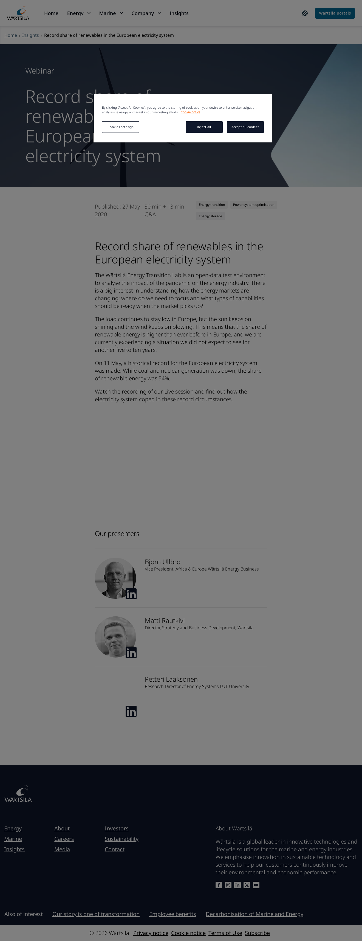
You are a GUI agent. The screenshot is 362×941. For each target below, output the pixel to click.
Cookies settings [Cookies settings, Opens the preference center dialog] (120, 127)
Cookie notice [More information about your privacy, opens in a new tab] (190, 112)
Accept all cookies (245, 127)
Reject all (204, 127)
